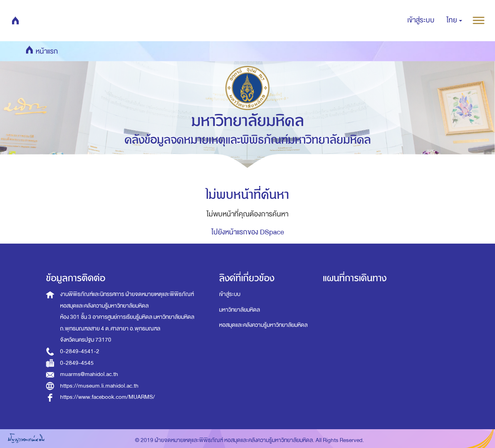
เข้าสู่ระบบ (229, 294)
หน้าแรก (28, 20)
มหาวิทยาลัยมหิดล (239, 310)
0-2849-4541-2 (79, 351)
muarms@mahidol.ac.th (89, 374)
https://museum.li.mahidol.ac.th (99, 386)
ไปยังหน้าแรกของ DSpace (247, 232)
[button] (454, 20)
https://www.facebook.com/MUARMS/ (107, 397)
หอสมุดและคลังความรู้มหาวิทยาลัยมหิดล (263, 325)
